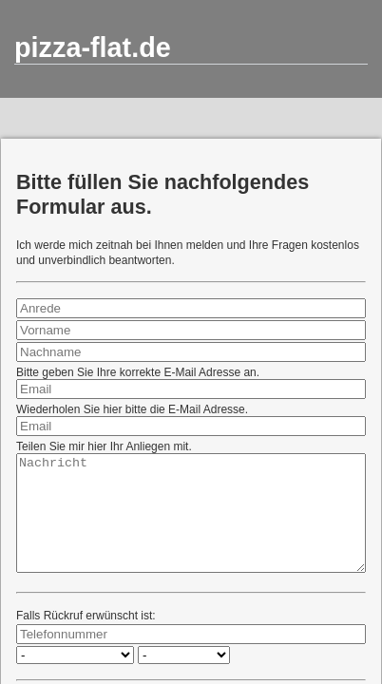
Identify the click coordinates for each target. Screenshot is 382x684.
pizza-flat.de (92, 47)
